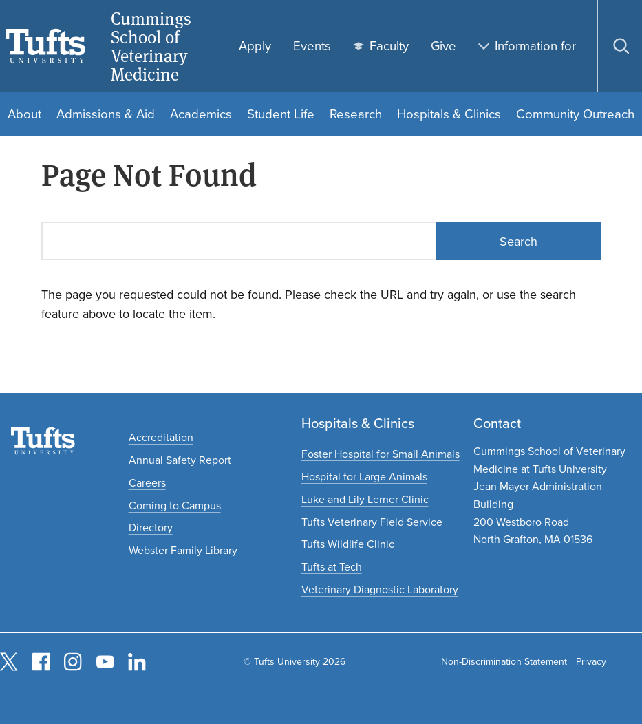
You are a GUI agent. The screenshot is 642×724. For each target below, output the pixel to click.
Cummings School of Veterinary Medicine (151, 46)
